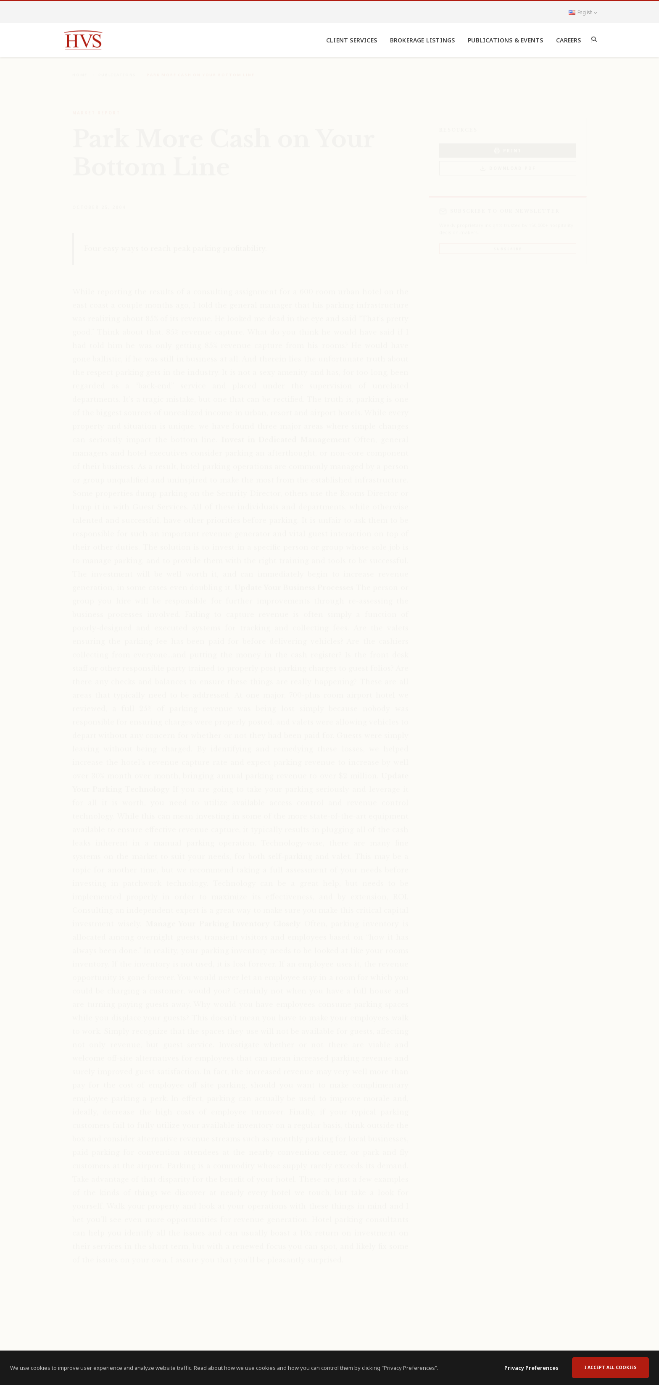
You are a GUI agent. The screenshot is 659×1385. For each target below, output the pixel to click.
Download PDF (508, 162)
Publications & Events (505, 40)
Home (79, 68)
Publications (117, 68)
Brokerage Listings (422, 40)
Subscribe (507, 242)
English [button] (582, 12)
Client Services (351, 40)
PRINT (508, 145)
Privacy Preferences (531, 1371)
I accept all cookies (610, 1371)
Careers (568, 40)
